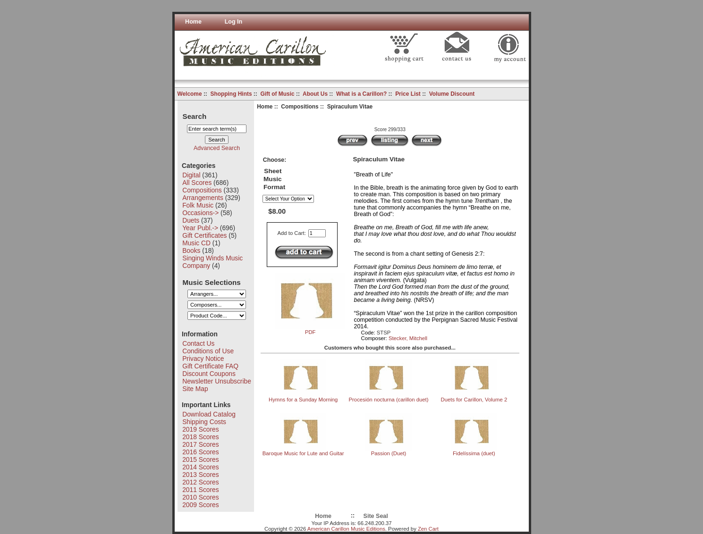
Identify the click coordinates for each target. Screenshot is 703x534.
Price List (408, 94)
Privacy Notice (203, 358)
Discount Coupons (209, 373)
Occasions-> (200, 213)
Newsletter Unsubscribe (216, 381)
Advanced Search (217, 148)
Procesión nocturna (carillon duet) (389, 399)
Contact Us (198, 343)
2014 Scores (200, 467)
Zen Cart (428, 529)
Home (193, 21)
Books (191, 250)
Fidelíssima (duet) (474, 453)
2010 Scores (200, 497)
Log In (234, 21)
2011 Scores (200, 489)
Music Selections (212, 282)
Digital (191, 175)
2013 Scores (200, 474)
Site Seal (376, 516)
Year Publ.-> (200, 228)
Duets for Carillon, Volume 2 (474, 399)
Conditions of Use (208, 351)
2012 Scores (200, 482)
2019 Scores (200, 429)
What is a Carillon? (361, 94)
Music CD (196, 243)
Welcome (189, 94)
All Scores (197, 182)
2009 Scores (200, 505)
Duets (190, 220)
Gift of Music (277, 94)
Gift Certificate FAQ (210, 366)
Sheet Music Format (274, 179)
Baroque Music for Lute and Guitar (303, 453)
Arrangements (202, 197)
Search (195, 116)
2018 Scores (200, 437)
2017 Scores (200, 444)
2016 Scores (200, 452)
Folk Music (197, 205)
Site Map (195, 388)
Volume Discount (452, 94)
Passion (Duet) (389, 453)
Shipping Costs (204, 422)
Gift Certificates (204, 235)
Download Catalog (209, 414)
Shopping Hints (231, 94)
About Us (315, 94)
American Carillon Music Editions (346, 529)
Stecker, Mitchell (408, 338)
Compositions (299, 106)
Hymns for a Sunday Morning (303, 399)
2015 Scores (200, 459)
